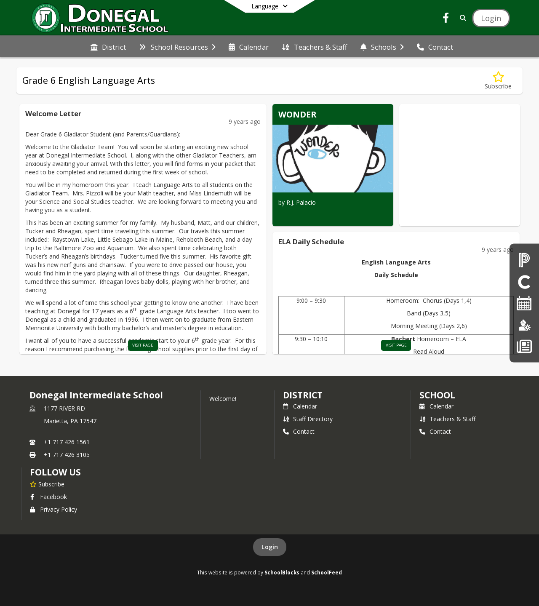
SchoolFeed (326, 572)
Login (269, 547)
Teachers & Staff (447, 419)
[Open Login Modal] (491, 18)
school (437, 395)
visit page (142, 345)
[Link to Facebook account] (446, 19)
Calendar (300, 406)
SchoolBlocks (281, 572)
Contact (299, 431)
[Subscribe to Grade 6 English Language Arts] (498, 80)
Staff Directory (308, 419)
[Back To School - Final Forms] (524, 346)
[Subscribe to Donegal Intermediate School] (47, 484)
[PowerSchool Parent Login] (524, 259)
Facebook (48, 497)
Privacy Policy (53, 509)
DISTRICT (303, 395)
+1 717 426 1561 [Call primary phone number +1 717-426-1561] (67, 442)
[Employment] (524, 324)
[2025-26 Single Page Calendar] (524, 303)
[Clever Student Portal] (524, 281)
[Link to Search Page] (461, 18)
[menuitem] (108, 46)
